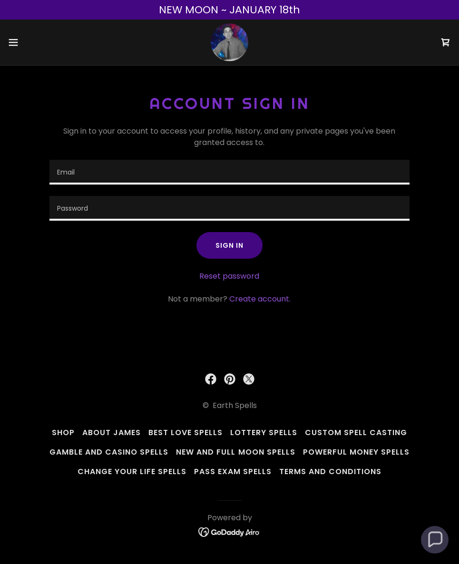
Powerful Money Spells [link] (356, 452)
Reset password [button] (229, 276)
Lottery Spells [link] (263, 432)
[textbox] (229, 172)
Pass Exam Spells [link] (233, 471)
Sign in (229, 245)
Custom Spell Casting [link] (356, 432)
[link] (229, 42)
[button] (37, 42)
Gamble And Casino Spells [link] (108, 452)
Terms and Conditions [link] (330, 471)
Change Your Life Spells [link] (132, 471)
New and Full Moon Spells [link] (235, 452)
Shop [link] (63, 432)
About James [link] (111, 432)
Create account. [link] (260, 298)
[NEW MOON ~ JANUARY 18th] (229, 10)
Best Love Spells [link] (185, 432)
